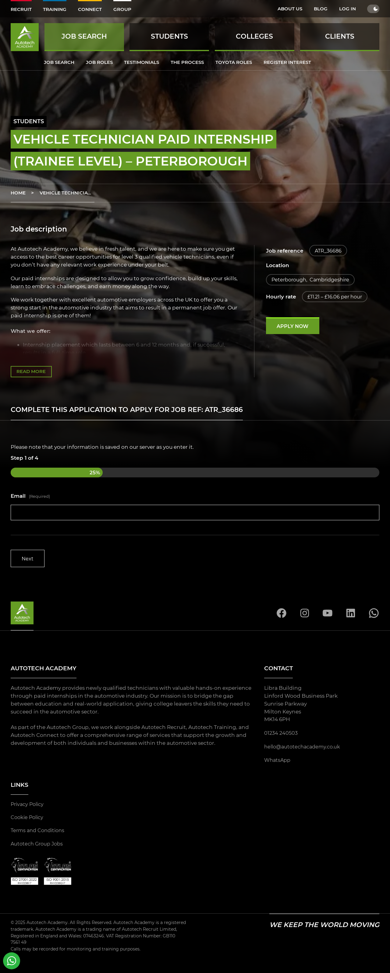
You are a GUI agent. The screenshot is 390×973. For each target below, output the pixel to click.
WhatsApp (278, 762)
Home (18, 193)
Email (30, 496)
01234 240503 (281, 734)
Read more (31, 372)
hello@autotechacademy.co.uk (305, 748)
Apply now (294, 328)
